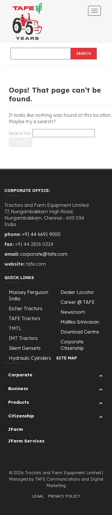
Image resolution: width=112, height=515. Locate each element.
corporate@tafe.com (44, 254)
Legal (38, 496)
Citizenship (56, 416)
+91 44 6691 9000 (41, 234)
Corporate (56, 375)
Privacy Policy (64, 496)
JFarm (15, 429)
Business (56, 389)
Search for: (20, 133)
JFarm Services (26, 441)
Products (56, 403)
